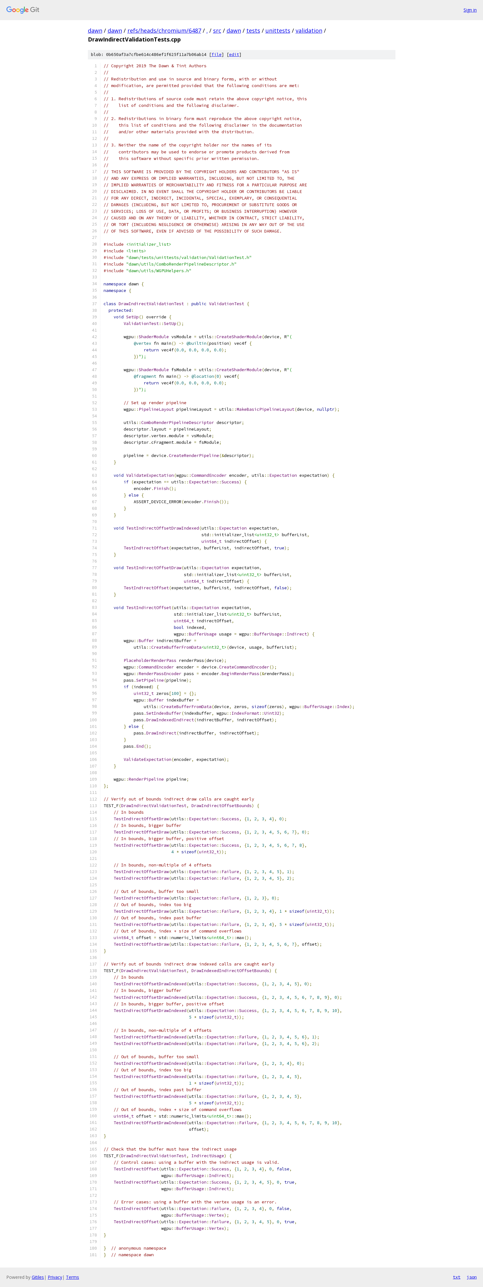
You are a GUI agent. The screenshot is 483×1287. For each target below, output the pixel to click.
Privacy (55, 1277)
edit (234, 54)
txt (456, 1277)
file (217, 54)
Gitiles (38, 1277)
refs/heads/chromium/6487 (164, 30)
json (472, 1277)
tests (253, 30)
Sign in (470, 10)
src (217, 30)
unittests (278, 30)
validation (309, 30)
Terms (72, 1277)
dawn (95, 30)
